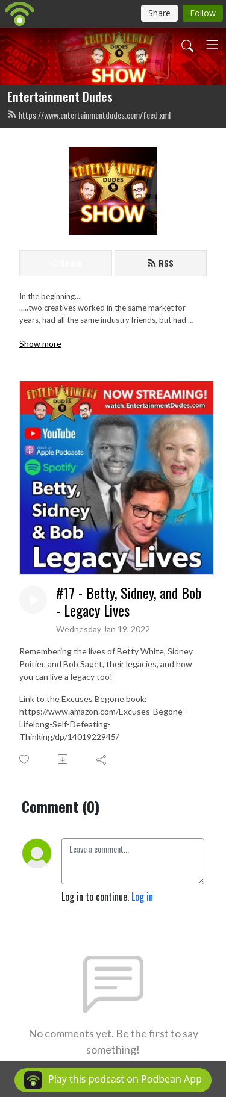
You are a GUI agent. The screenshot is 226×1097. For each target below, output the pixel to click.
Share (65, 262)
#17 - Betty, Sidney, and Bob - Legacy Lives (129, 601)
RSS (160, 262)
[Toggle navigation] (212, 44)
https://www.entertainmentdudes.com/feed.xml (89, 114)
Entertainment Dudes (60, 96)
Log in (142, 896)
